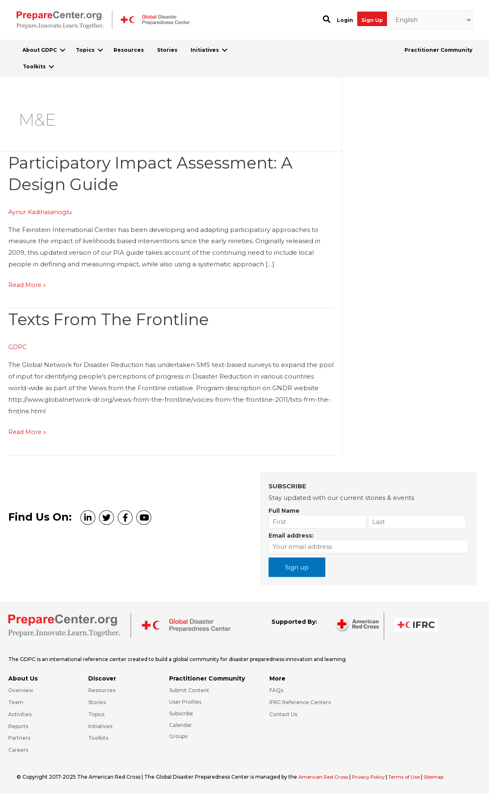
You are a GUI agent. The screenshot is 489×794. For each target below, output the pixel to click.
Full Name (284, 510)
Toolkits (34, 66)
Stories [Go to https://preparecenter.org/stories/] (97, 702)
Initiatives (205, 50)
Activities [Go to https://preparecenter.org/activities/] (19, 714)
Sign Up (372, 20)
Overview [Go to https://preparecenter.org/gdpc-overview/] (20, 690)
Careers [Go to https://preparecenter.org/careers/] (18, 750)
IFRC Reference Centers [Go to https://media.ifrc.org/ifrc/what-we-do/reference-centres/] (300, 702)
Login (345, 20)
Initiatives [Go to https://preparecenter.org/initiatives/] (100, 726)
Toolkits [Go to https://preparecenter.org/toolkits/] (98, 738)
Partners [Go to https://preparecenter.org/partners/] (19, 738)
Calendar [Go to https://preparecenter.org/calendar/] (180, 725)
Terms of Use (409, 777)
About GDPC (39, 50)
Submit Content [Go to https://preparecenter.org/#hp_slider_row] (189, 690)
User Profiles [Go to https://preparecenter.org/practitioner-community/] (185, 702)
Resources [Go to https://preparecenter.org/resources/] (101, 690)
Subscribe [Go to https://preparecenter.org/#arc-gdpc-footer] (181, 713)
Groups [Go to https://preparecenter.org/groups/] (178, 736)
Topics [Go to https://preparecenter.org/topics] (96, 714)
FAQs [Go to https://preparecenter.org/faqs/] (276, 690)
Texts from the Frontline (112, 319)
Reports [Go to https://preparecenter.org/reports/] (18, 726)
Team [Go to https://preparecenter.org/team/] (15, 702)
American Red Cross (324, 777)
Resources (129, 50)
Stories (167, 50)
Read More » (28, 285)
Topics (85, 50)
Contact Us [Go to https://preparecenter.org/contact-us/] (283, 714)
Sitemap (440, 777)
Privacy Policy (372, 777)
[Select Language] (431, 19)
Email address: (291, 535)
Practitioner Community (438, 50)
